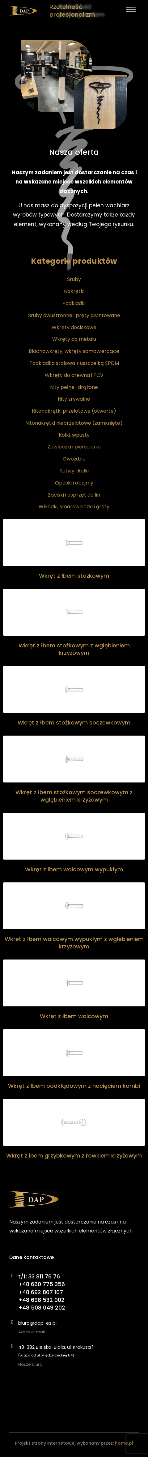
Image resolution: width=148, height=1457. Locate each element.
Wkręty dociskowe (74, 327)
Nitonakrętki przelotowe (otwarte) (74, 411)
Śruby (74, 279)
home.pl (124, 1443)
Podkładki (74, 303)
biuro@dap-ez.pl (37, 1323)
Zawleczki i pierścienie (74, 446)
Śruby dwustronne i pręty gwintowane (74, 315)
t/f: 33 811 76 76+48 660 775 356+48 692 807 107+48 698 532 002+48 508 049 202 (41, 1292)
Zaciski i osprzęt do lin (74, 494)
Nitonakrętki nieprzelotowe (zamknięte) (74, 423)
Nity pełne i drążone (74, 387)
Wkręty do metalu (74, 339)
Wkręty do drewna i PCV (74, 375)
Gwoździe (74, 458)
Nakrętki (74, 291)
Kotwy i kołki (74, 470)
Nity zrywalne (74, 398)
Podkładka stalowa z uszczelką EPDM (74, 363)
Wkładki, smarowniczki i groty (74, 506)
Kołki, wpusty (74, 435)
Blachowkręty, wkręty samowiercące (74, 351)
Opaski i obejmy (74, 482)
